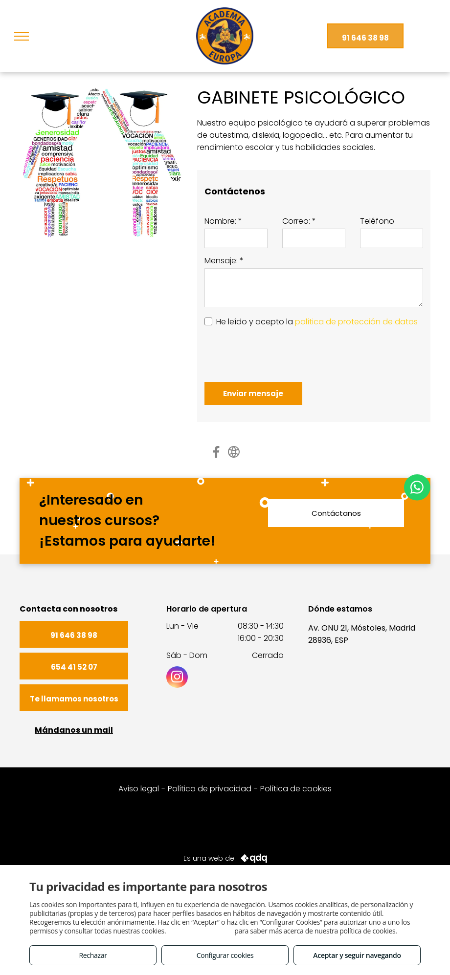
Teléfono (377, 221)
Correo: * (299, 221)
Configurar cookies (225, 955)
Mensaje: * (224, 260)
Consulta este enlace (200, 930)
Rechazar (93, 955)
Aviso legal (138, 788)
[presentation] (278, 353)
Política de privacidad (209, 788)
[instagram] (177, 678)
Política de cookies (296, 788)
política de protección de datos (356, 321)
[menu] (21, 36)
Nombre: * (223, 221)
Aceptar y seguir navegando (357, 955)
